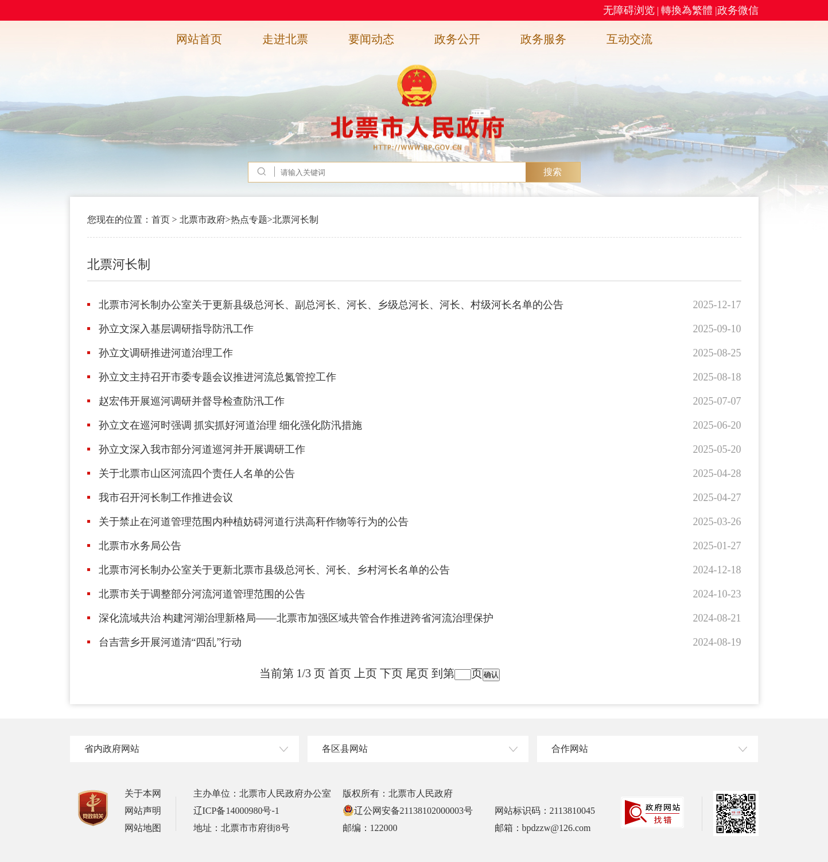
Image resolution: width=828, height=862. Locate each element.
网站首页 (199, 39)
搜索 (552, 172)
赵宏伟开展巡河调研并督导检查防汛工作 (192, 401)
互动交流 (629, 39)
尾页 (417, 673)
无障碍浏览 (629, 10)
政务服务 (543, 39)
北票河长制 (295, 219)
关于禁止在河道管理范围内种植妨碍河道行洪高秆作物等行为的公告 (254, 521)
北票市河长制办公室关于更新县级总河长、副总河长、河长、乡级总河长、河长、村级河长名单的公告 (331, 304)
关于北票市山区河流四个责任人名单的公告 (197, 473)
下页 (391, 673)
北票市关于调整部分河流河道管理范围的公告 (202, 594)
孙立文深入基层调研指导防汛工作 (176, 329)
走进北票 (285, 39)
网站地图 (143, 828)
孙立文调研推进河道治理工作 (166, 353)
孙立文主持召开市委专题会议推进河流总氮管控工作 (217, 377)
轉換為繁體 (687, 10)
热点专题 (249, 219)
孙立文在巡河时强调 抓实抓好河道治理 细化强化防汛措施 (230, 425)
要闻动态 (371, 39)
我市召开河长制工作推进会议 (166, 497)
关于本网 (143, 793)
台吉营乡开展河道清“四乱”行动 (170, 642)
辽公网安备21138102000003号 (408, 811)
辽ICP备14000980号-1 (236, 811)
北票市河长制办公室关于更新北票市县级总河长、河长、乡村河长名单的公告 (274, 570)
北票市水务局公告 (140, 546)
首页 (160, 219)
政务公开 (457, 39)
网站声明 (143, 811)
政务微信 (738, 10)
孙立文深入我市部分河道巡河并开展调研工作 (202, 449)
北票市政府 (203, 219)
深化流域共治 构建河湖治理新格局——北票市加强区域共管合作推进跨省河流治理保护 (296, 618)
